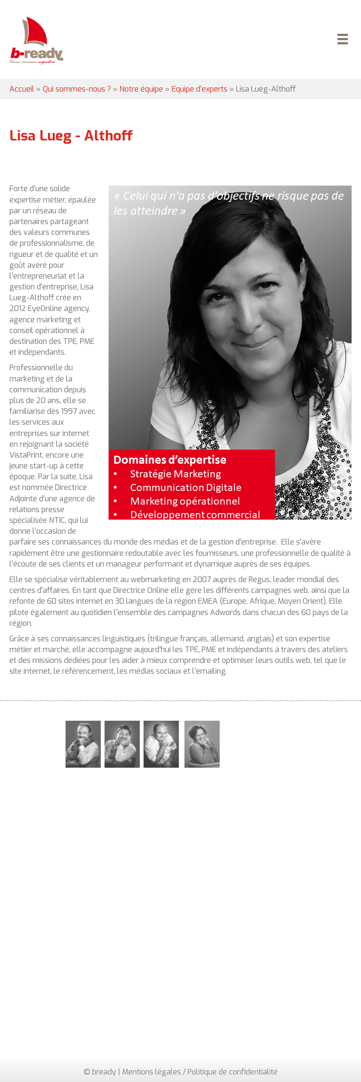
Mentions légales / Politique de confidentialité (200, 1072)
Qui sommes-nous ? (77, 89)
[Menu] (341, 40)
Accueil (21, 89)
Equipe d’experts (200, 89)
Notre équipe (141, 89)
